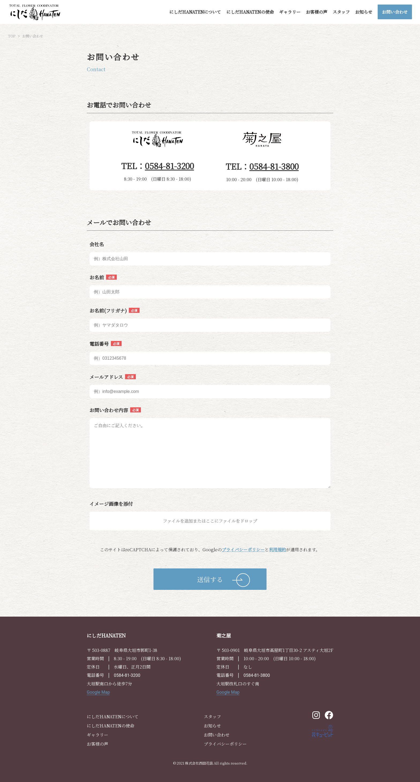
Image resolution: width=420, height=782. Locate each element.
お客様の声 (316, 12)
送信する (210, 579)
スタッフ (341, 12)
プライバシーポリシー (243, 549)
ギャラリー (290, 12)
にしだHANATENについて (195, 12)
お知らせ (363, 12)
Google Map (98, 692)
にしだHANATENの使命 (250, 12)
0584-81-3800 (274, 166)
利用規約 (277, 549)
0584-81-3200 (169, 166)
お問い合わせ (395, 12)
